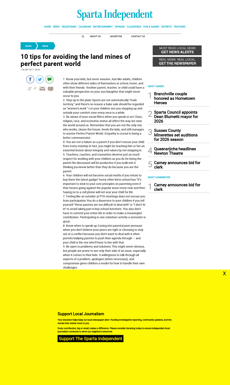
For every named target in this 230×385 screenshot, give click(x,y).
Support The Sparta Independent (90, 338)
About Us (95, 36)
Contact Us (138, 36)
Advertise (116, 36)
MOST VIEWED (156, 86)
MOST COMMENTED (159, 177)
